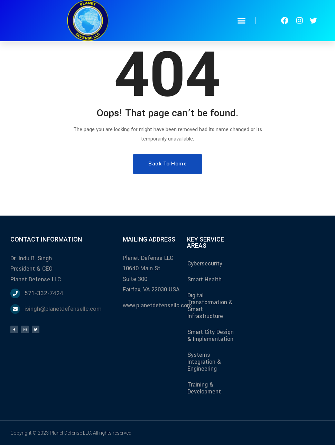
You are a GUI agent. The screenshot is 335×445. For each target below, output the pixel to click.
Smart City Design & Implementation (210, 335)
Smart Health (204, 279)
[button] (241, 20)
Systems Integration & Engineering (204, 362)
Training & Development (204, 388)
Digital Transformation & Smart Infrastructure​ (210, 305)
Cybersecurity (204, 263)
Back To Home (167, 163)
